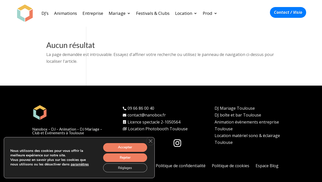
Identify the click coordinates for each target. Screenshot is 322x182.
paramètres (80, 164)
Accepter (124, 146)
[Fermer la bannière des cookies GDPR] (150, 140)
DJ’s (45, 13)
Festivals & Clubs (153, 13)
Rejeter (124, 157)
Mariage (117, 13)
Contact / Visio (288, 12)
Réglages (124, 167)
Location (183, 13)
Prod (207, 13)
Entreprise (93, 13)
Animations (65, 13)
